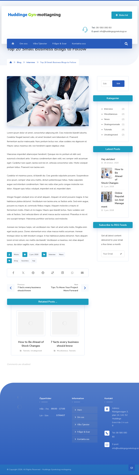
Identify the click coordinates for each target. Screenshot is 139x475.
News (61, 254)
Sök (118, 83)
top (33, 261)
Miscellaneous (62, 351)
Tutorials (26, 351)
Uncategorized (36, 351)
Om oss (80, 417)
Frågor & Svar (83, 432)
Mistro (16, 254)
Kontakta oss (83, 439)
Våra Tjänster (83, 424)
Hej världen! (108, 159)
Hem (79, 410)
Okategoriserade (112, 124)
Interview (52, 254)
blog (16, 261)
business (25, 261)
